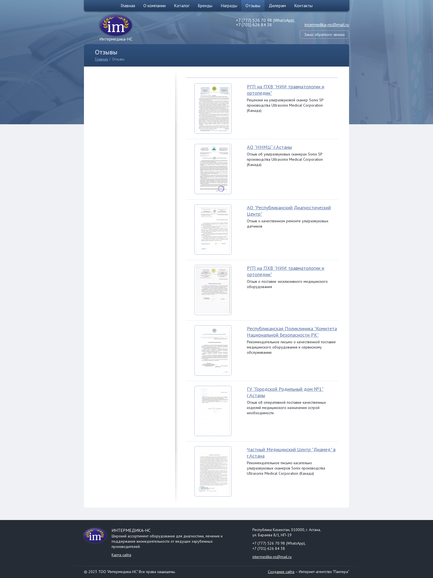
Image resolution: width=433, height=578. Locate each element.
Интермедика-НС (116, 39)
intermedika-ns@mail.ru (327, 24)
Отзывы (252, 5)
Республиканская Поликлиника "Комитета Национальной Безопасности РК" (292, 331)
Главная (128, 5)
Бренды (205, 5)
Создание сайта (281, 571)
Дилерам (277, 5)
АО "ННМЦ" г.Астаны (269, 147)
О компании (154, 5)
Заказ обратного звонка (324, 34)
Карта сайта (121, 554)
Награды (229, 5)
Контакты (303, 5)
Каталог (181, 5)
